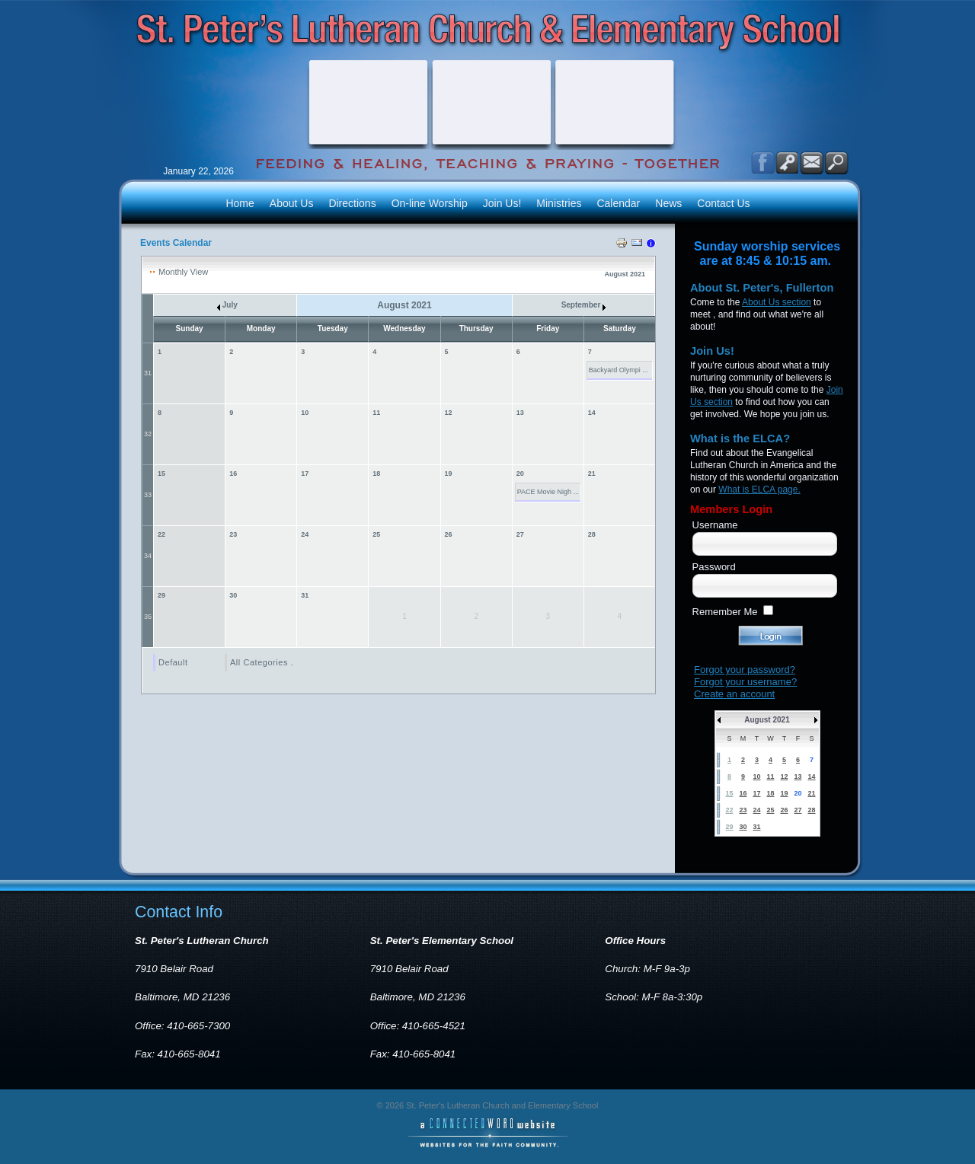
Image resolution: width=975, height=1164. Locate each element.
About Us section (776, 302)
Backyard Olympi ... (618, 370)
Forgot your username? (745, 681)
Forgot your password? (744, 669)
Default (173, 662)
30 (233, 595)
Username (715, 525)
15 (161, 473)
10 (304, 412)
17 (304, 473)
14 (592, 412)
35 (148, 616)
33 (148, 495)
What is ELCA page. (759, 489)
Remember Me (725, 611)
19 (448, 473)
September (583, 305)
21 (592, 473)
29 (161, 595)
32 (148, 434)
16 (233, 473)
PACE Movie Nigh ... (548, 492)
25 (376, 534)
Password (714, 566)
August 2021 (766, 720)
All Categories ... (264, 662)
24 (304, 534)
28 (592, 534)
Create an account (734, 694)
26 (448, 534)
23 (233, 534)
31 (148, 373)
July (227, 305)
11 (376, 412)
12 (448, 412)
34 (148, 556)
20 (520, 473)
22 (161, 534)
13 (520, 412)
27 (520, 534)
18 (376, 473)
